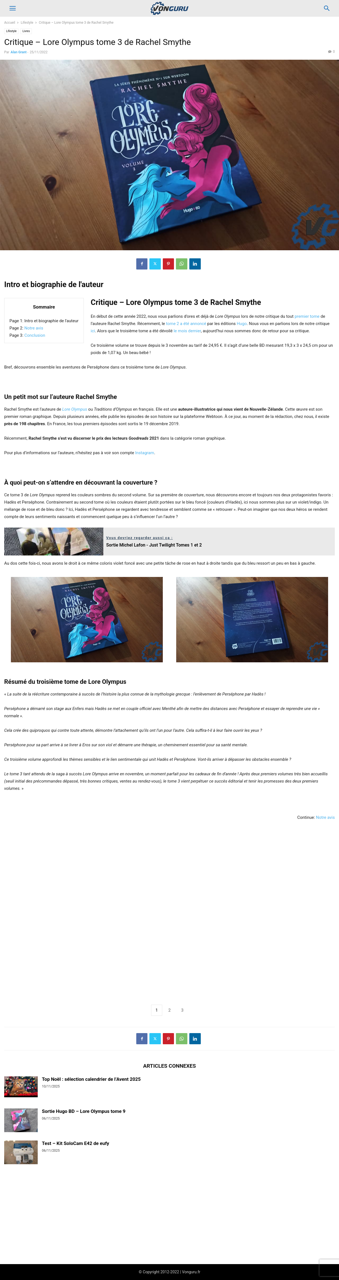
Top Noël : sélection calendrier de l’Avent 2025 (91, 1079)
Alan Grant (19, 52)
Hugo (242, 323)
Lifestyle (27, 23)
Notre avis (33, 328)
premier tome (307, 316)
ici (93, 330)
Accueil (9, 23)
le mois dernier (187, 330)
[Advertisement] (169, 910)
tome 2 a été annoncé (186, 323)
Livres (26, 31)
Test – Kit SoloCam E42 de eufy (75, 1143)
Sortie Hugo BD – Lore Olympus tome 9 (83, 1111)
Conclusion (34, 335)
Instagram (144, 452)
